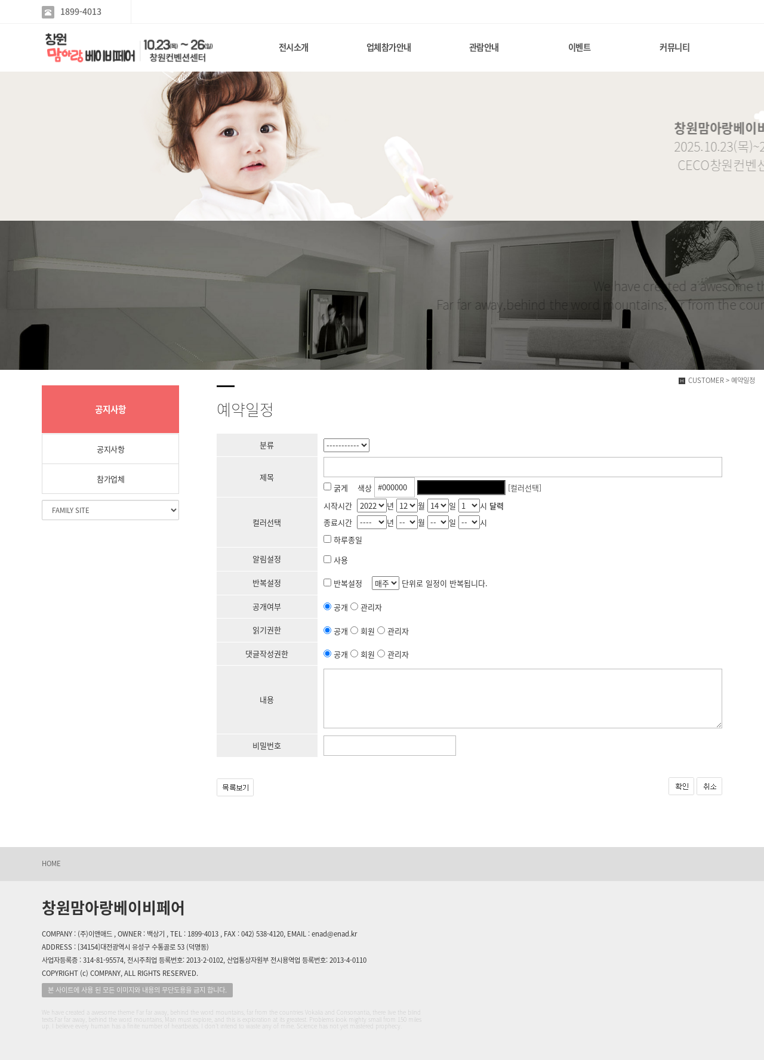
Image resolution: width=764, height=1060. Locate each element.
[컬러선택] (524, 487)
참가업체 (110, 478)
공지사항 (110, 449)
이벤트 (579, 47)
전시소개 (294, 47)
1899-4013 (80, 11)
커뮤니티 (674, 47)
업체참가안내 (388, 47)
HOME (51, 863)
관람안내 (484, 47)
